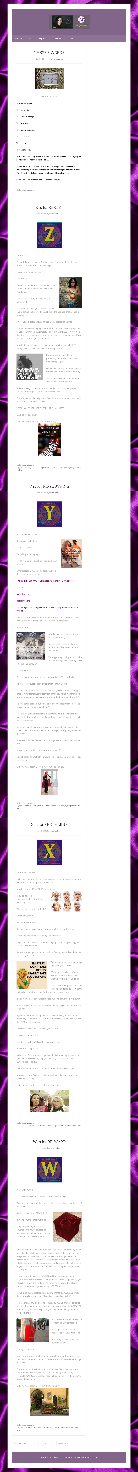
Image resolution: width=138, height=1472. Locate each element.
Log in (96, 1457)
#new (63, 1427)
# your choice (31, 1427)
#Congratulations (32, 468)
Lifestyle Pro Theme (60, 1457)
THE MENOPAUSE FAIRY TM (69, 22)
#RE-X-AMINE (77, 1126)
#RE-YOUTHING (58, 806)
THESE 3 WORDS (49, 52)
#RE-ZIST (60, 468)
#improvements (45, 468)
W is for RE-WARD (49, 1141)
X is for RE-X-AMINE (49, 824)
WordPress (89, 1457)
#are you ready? (31, 806)
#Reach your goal (70, 468)
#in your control (58, 1126)
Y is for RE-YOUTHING (49, 486)
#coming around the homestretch (48, 1427)
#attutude (41, 806)
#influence (68, 1126)
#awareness (40, 1126)
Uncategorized (30, 190)
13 (53, 1443)
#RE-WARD (69, 1427)
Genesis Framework (77, 1457)
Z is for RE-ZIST (49, 207)
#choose (49, 1126)
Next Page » (63, 1443)
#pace (54, 468)
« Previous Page (20, 1443)
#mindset (49, 806)
